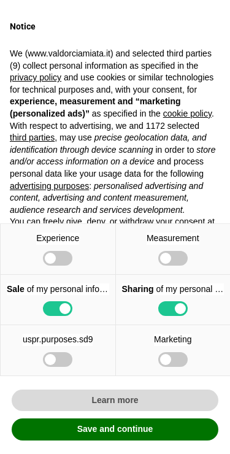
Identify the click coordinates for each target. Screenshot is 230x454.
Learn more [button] (114, 400)
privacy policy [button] (35, 77)
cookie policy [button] (187, 113)
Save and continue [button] (115, 429)
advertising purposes (49, 186)
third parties (32, 137)
